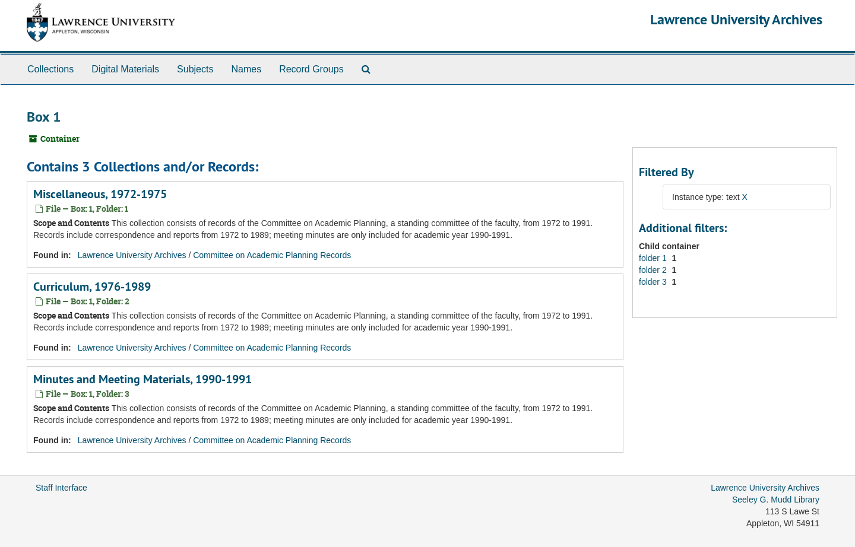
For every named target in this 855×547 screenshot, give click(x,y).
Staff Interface (61, 487)
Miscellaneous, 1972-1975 (100, 194)
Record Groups (311, 69)
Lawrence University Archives (736, 19)
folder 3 (654, 282)
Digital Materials (125, 69)
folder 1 (654, 258)
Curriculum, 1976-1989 (92, 286)
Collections (50, 69)
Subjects (195, 69)
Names (246, 69)
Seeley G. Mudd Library (775, 499)
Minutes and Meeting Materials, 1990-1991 (142, 379)
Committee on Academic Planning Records (272, 255)
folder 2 (654, 270)
